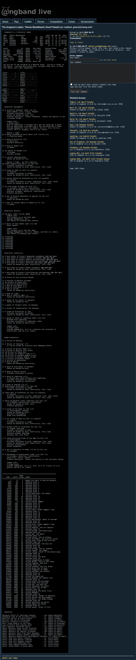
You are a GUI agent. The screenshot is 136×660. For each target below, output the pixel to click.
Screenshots (87, 22)
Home (5, 22)
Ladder (28, 22)
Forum (41, 22)
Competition (56, 22)
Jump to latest (76, 42)
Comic (72, 22)
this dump (78, 34)
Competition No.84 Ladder (90, 36)
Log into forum (109, 60)
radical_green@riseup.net (99, 46)
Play (16, 22)
